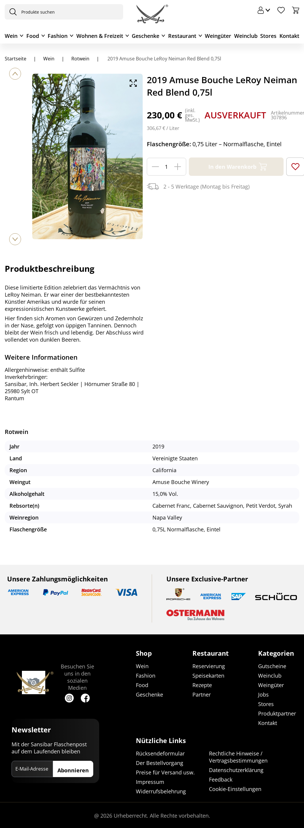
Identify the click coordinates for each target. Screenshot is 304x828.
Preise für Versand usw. (165, 772)
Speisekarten (208, 675)
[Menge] (166, 167)
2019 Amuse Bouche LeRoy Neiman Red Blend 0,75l (163, 58)
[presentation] (11, 12)
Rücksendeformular (160, 753)
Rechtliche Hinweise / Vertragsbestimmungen (238, 757)
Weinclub (246, 35)
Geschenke (145, 35)
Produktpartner (277, 713)
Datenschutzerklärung (236, 770)
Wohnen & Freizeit (99, 35)
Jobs (263, 694)
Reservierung (208, 666)
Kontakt (289, 35)
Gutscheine (272, 666)
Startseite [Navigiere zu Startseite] (15, 58)
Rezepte (202, 685)
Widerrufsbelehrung (161, 791)
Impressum (150, 781)
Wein (11, 35)
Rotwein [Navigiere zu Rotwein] (80, 58)
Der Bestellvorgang (159, 762)
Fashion (57, 35)
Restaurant (182, 35)
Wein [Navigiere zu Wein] (48, 58)
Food (32, 35)
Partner (201, 694)
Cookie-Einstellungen (235, 788)
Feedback (220, 779)
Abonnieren (73, 770)
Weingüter (218, 35)
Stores (268, 35)
